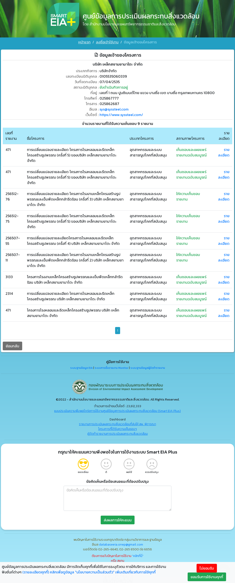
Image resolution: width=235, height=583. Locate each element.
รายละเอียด (224, 151)
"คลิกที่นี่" (137, 555)
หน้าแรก (84, 42)
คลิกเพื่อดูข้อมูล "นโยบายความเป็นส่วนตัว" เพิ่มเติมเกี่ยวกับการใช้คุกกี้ (103, 572)
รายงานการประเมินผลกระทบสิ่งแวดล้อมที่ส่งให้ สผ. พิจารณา (117, 423)
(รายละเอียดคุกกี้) (35, 572)
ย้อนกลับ (12, 345)
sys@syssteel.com (114, 108)
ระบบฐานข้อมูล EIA (81, 367)
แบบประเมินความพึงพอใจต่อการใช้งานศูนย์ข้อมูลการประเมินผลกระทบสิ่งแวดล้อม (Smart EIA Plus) (117, 410)
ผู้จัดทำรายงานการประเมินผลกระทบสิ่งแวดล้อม (117, 432)
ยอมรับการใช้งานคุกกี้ (207, 577)
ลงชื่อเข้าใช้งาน (107, 42)
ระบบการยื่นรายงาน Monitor (111, 367)
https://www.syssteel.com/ (121, 113)
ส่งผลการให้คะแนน (118, 519)
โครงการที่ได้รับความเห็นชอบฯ (117, 428)
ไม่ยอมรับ (207, 568)
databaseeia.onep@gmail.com (121, 543)
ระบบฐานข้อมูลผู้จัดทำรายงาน (147, 367)
